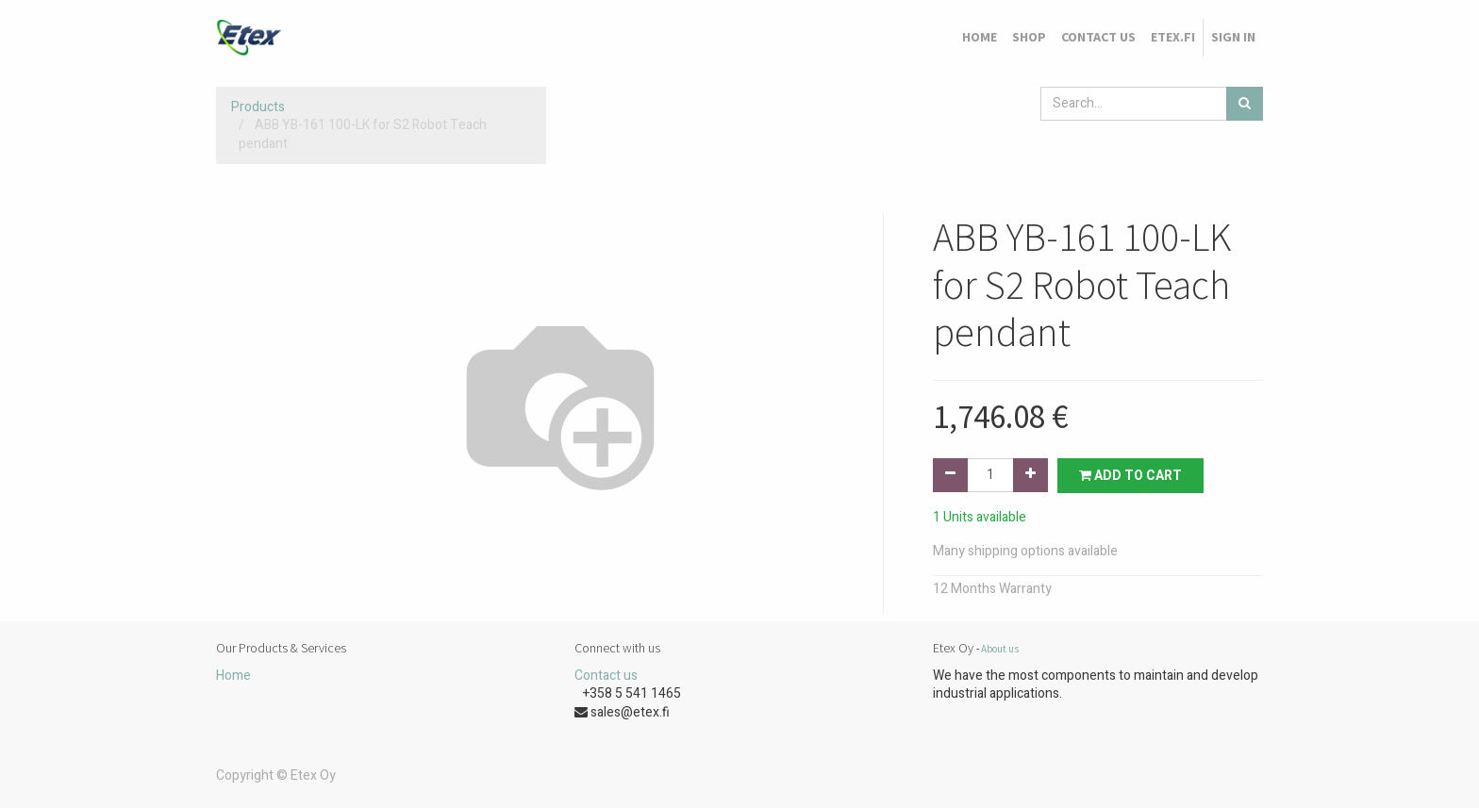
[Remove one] (950, 475)
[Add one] (1030, 475)
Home (233, 675)
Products (258, 107)
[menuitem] (980, 38)
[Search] (1244, 104)
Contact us (606, 675)
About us (1000, 648)
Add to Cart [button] (1130, 476)
